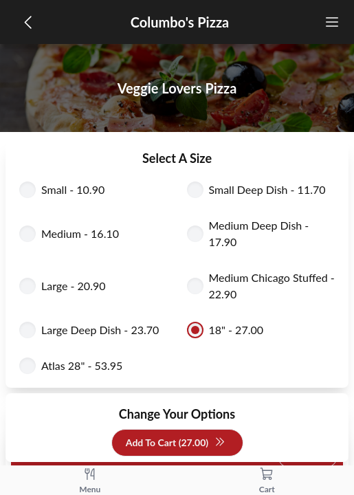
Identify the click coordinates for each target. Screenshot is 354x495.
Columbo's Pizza (180, 22)
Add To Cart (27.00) (175, 443)
